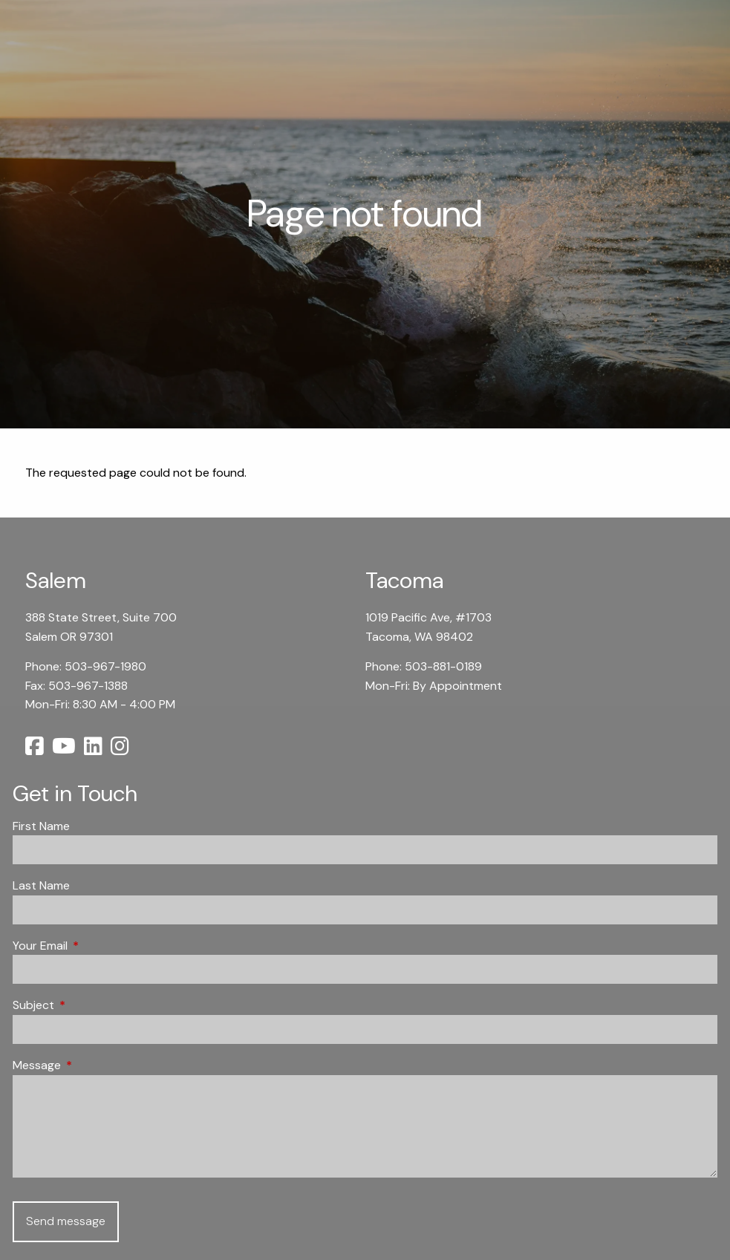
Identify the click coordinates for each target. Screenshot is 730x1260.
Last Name (41, 885)
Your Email (97, 945)
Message (94, 1065)
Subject (90, 1005)
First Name (41, 826)
